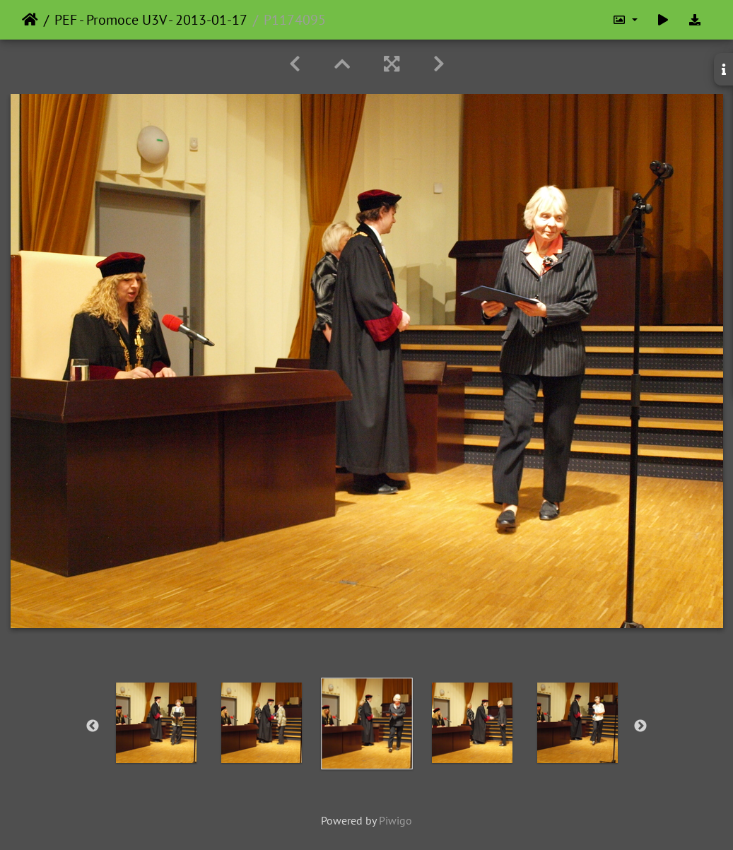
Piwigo (395, 820)
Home (30, 19)
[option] (156, 722)
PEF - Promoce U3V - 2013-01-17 (150, 20)
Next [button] (640, 726)
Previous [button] (93, 726)
